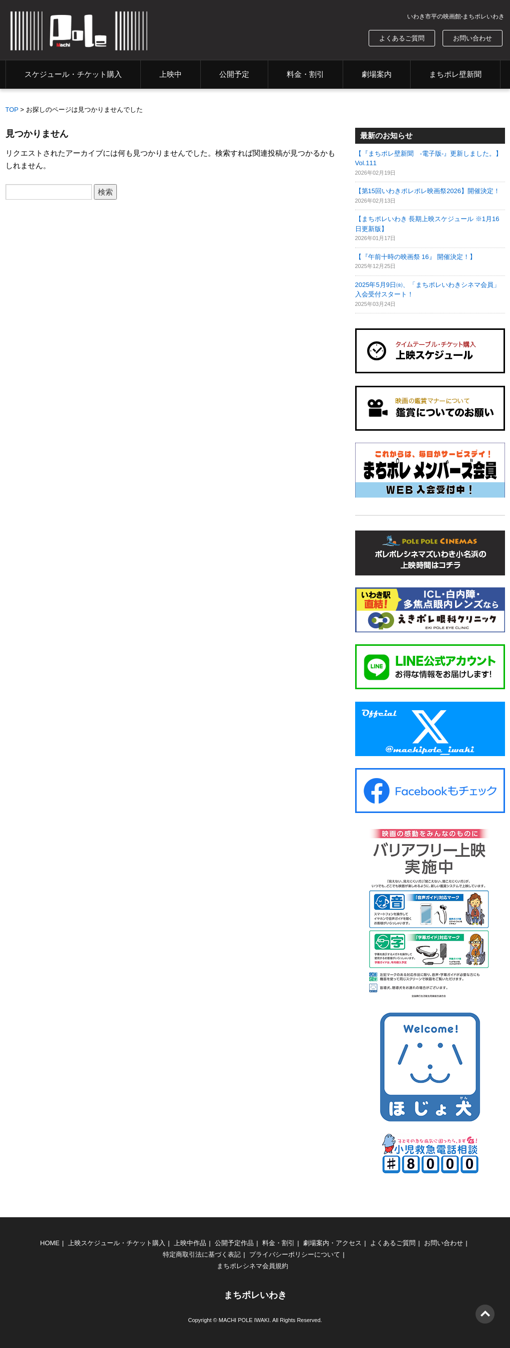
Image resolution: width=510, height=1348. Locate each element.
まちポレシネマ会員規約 (252, 1266)
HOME (49, 1243)
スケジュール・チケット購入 (73, 74)
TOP (12, 109)
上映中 (170, 74)
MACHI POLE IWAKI (244, 1320)
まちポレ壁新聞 (455, 74)
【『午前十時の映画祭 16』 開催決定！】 (416, 257)
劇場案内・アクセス (332, 1243)
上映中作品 (190, 1243)
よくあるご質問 (402, 38)
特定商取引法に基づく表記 (202, 1254)
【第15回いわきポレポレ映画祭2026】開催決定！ (427, 191)
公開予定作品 (234, 1243)
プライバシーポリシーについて (294, 1254)
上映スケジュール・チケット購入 (116, 1243)
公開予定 (234, 74)
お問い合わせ (472, 38)
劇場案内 (377, 74)
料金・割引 (305, 74)
